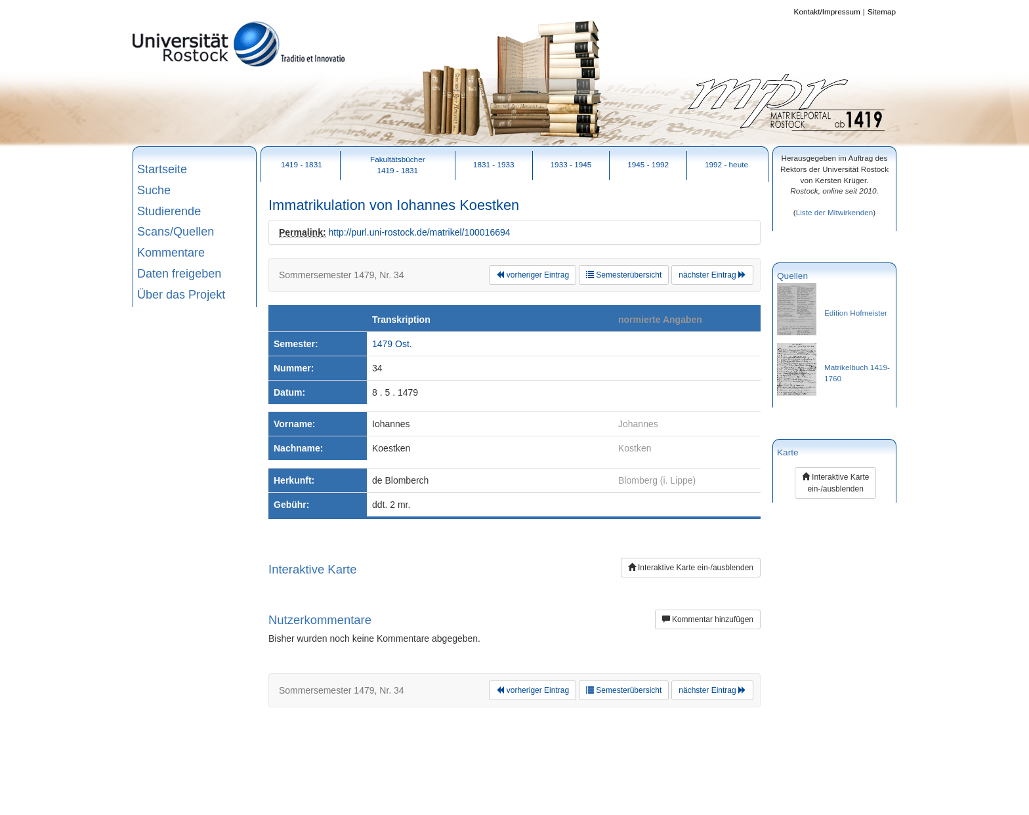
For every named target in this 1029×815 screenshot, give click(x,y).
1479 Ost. (392, 344)
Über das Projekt (181, 294)
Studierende (169, 211)
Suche (154, 190)
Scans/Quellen (175, 231)
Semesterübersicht (624, 275)
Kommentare (171, 252)
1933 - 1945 (571, 164)
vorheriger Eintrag (532, 275)
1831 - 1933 (493, 164)
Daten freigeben (179, 273)
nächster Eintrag (712, 275)
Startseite (162, 169)
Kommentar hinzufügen (707, 619)
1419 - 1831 (301, 164)
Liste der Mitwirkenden (834, 212)
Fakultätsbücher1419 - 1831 (397, 165)
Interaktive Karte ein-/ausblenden (690, 567)
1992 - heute (726, 164)
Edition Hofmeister (855, 312)
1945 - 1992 (648, 164)
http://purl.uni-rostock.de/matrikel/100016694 (419, 232)
